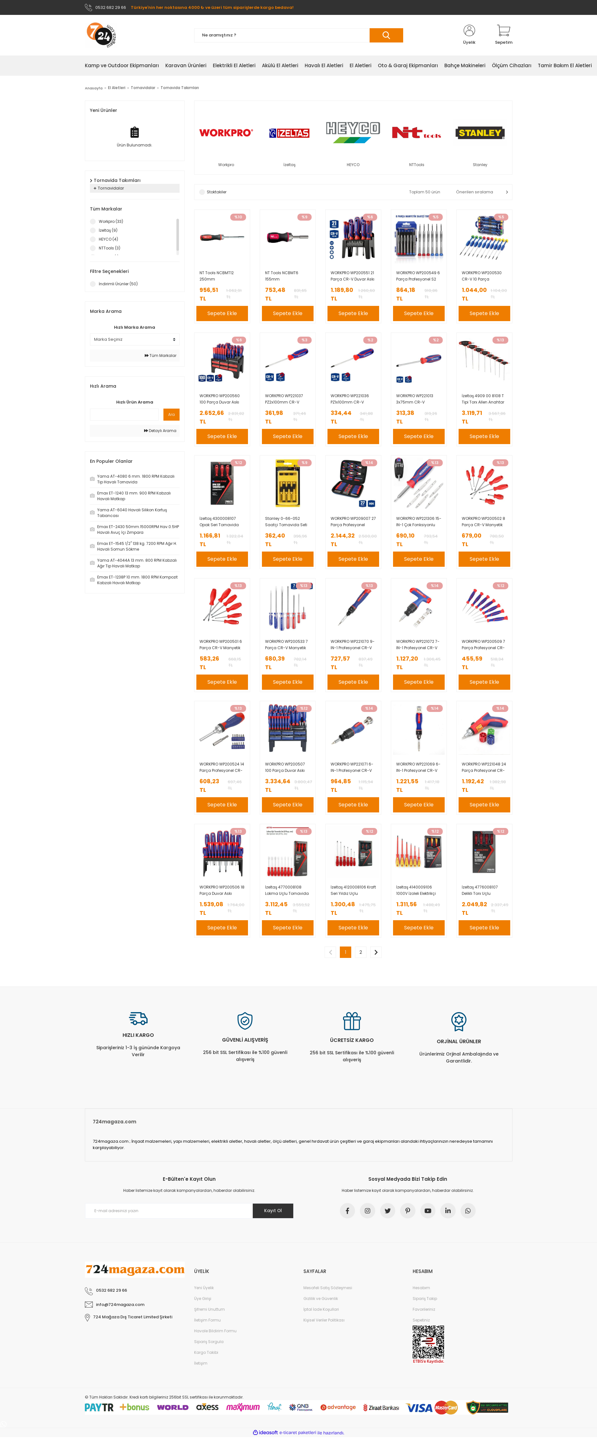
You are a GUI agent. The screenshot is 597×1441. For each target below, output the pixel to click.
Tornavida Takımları (181, 88)
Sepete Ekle (222, 314)
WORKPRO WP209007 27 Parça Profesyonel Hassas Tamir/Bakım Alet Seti (353, 523)
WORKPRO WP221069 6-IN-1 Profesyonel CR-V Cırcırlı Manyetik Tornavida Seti (418, 770)
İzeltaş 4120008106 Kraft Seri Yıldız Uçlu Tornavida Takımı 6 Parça (353, 893)
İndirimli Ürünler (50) (118, 284)
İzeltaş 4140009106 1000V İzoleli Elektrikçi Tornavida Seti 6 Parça (418, 893)
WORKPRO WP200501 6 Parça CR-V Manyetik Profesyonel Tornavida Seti (221, 647)
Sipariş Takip (425, 1302)
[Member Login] (469, 35)
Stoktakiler (216, 192)
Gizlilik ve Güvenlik (320, 1302)
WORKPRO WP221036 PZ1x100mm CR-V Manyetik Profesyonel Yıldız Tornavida (351, 400)
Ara (171, 414)
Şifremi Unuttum (209, 1313)
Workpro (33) (111, 221)
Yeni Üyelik (204, 1291)
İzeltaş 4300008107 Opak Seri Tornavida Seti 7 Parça (219, 523)
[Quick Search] (124, 415)
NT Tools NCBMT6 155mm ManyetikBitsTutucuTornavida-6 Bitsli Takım (287, 277)
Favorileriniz (424, 1313)
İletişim (200, 1367)
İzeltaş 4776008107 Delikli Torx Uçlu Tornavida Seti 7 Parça (483, 893)
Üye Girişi (202, 1302)
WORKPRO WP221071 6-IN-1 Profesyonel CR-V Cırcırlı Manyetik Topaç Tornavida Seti (352, 770)
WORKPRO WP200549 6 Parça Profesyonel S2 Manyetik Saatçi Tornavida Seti (418, 277)
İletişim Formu (207, 1324)
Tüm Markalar (160, 356)
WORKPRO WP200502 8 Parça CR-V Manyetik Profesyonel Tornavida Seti (483, 523)
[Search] (298, 36)
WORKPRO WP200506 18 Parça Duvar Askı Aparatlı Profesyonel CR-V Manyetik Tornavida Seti (222, 893)
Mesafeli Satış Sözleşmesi (327, 1291)
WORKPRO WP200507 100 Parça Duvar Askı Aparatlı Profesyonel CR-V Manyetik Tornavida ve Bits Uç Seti (285, 770)
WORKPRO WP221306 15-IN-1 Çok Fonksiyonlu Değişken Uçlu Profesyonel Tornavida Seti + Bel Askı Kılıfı (418, 523)
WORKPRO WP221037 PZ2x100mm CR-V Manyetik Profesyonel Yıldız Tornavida (285, 400)
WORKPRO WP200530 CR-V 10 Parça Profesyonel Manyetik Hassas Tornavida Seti (484, 277)
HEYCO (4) (108, 239)
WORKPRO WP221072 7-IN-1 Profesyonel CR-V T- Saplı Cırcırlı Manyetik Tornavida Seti (418, 647)
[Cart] (503, 35)
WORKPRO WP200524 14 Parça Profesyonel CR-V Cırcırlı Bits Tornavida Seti (222, 770)
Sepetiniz (421, 1324)
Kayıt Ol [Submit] (273, 1214)
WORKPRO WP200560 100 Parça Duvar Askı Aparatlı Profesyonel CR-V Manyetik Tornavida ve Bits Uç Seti (220, 400)
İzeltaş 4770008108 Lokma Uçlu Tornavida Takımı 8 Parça (287, 893)
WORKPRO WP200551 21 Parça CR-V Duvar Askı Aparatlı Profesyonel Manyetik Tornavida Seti (352, 277)
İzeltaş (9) (108, 230)
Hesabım (421, 1291)
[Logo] (101, 35)
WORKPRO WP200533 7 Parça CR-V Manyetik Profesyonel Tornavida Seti (286, 647)
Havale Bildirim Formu (215, 1334)
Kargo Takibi (206, 1356)
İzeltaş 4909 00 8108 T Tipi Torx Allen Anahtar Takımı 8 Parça (483, 400)
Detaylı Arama (160, 431)
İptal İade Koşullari (321, 1313)
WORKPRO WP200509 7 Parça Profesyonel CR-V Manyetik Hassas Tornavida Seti (483, 647)
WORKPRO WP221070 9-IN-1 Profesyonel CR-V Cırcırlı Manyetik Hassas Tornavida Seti (353, 647)
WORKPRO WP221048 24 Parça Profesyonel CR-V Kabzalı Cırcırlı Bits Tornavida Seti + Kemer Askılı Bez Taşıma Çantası (484, 770)
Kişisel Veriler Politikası (324, 1324)
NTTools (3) (109, 248)
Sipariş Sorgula (209, 1345)
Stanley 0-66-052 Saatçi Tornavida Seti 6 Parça (286, 523)
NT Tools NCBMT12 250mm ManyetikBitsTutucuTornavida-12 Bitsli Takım (222, 277)
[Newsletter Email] (189, 1214)
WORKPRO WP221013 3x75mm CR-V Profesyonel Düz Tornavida (414, 400)
